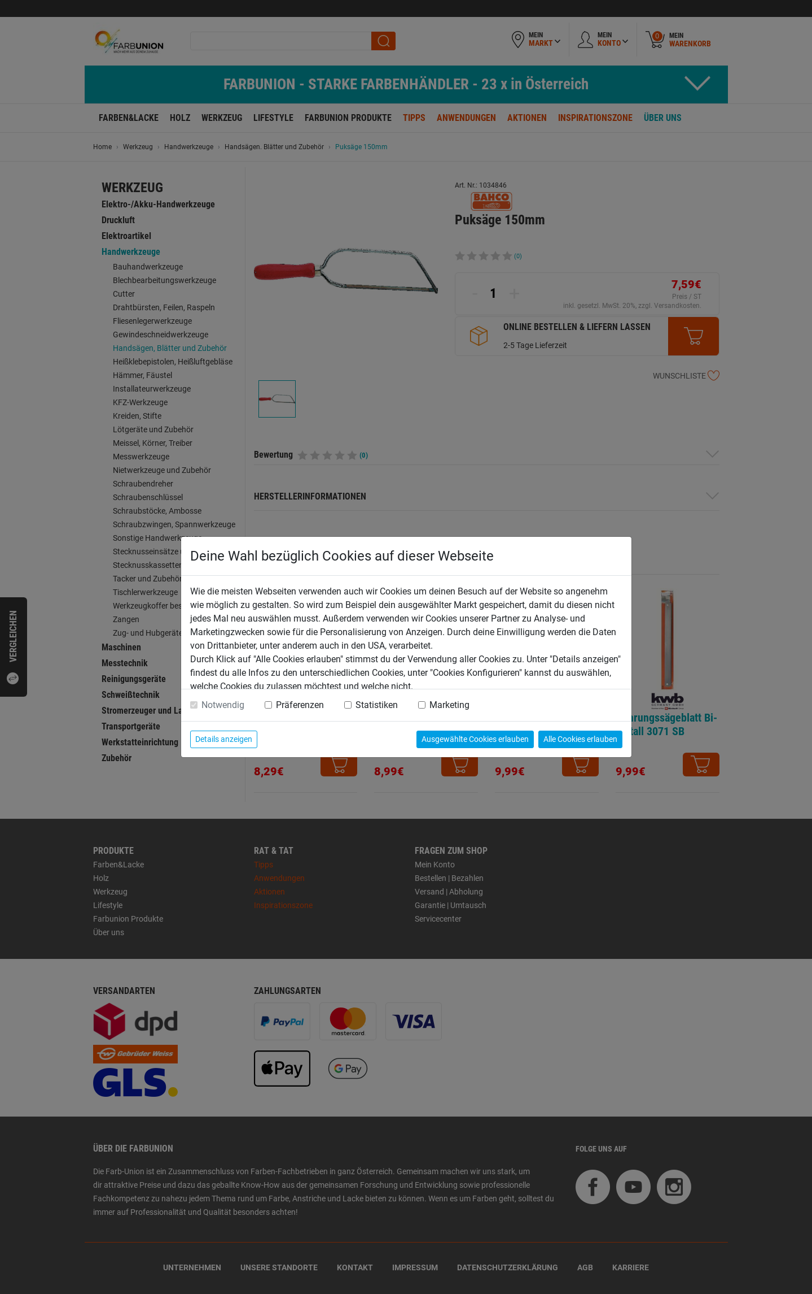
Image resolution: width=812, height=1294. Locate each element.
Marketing (449, 705)
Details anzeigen (223, 739)
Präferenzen (300, 705)
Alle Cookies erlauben (580, 739)
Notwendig (222, 705)
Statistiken (376, 705)
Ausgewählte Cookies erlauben (475, 739)
